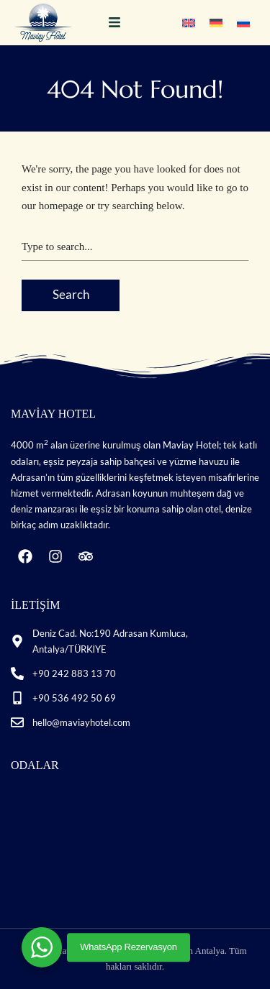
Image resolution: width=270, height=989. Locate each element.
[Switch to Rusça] (243, 22)
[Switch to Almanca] (216, 22)
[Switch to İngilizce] (188, 22)
